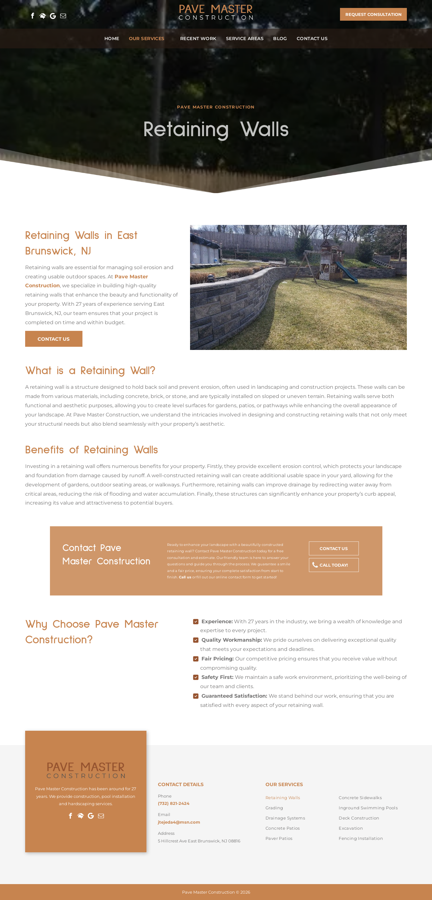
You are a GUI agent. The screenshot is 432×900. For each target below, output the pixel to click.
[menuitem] (112, 38)
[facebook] (32, 15)
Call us (185, 577)
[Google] (53, 15)
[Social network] (43, 15)
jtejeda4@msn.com (179, 822)
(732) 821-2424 (173, 803)
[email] (63, 15)
